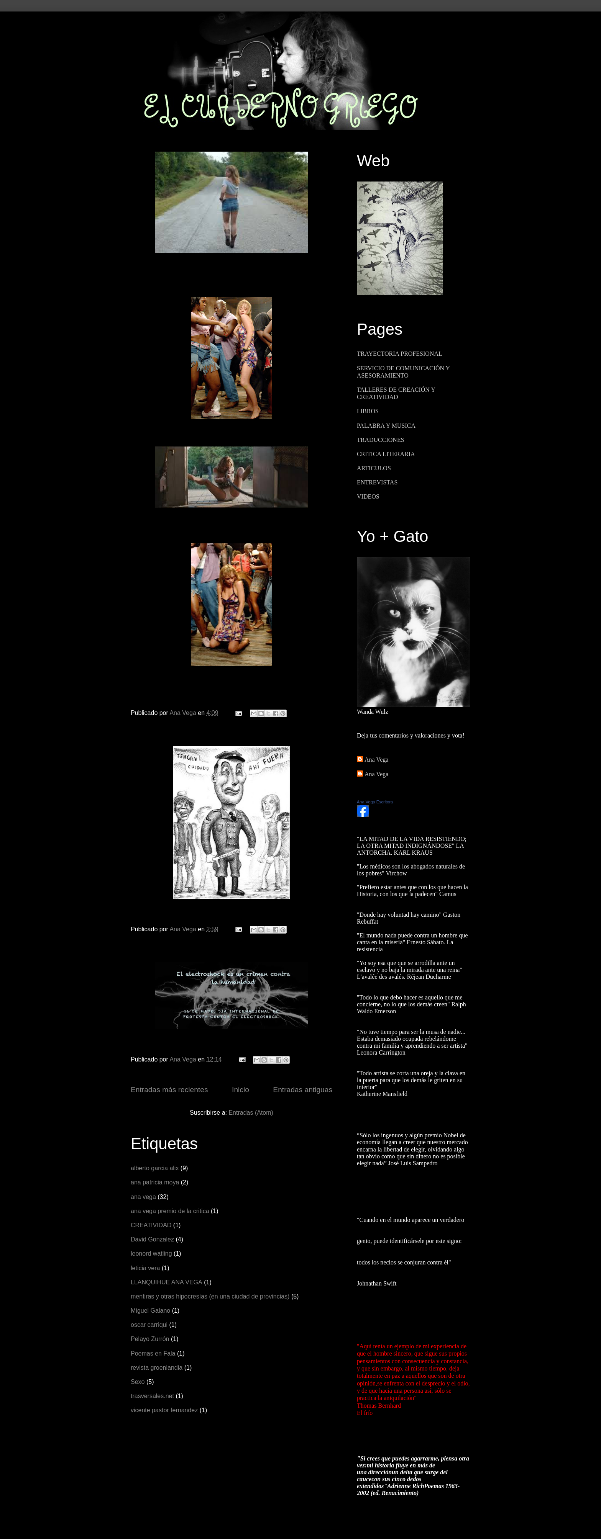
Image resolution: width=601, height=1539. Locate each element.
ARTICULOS (374, 468)
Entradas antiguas (302, 1090)
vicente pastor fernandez (164, 1410)
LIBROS (368, 411)
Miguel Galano (150, 1310)
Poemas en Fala (153, 1353)
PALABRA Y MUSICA (386, 425)
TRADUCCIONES (380, 440)
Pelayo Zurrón (150, 1339)
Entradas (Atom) (250, 1112)
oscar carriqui (149, 1324)
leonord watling (151, 1253)
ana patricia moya (155, 1182)
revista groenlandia (156, 1367)
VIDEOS (368, 496)
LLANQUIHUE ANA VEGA (166, 1282)
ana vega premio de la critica (170, 1211)
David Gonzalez (152, 1239)
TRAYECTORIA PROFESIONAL (399, 353)
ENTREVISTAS (377, 482)
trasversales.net (152, 1396)
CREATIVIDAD (151, 1225)
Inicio (240, 1090)
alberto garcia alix (155, 1168)
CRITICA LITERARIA (386, 454)
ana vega (143, 1197)
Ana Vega (376, 759)
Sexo (138, 1382)
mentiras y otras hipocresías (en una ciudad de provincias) (210, 1296)
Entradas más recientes (169, 1090)
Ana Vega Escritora (375, 802)
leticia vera (145, 1268)
